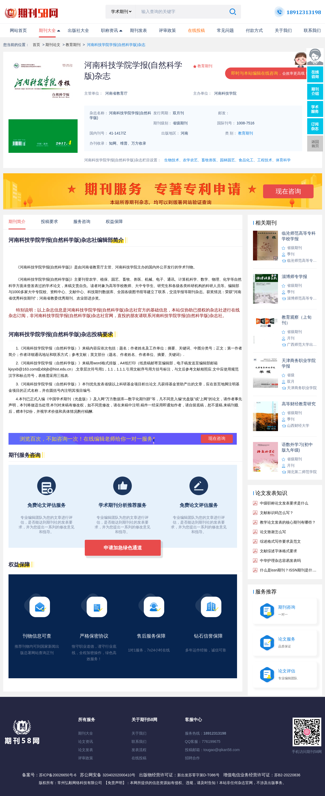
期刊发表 (138, 30)
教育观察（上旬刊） (296, 320)
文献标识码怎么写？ (276, 513)
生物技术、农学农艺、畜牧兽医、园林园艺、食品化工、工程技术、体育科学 (227, 160)
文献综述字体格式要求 (278, 551)
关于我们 (283, 30)
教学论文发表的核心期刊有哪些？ (288, 522)
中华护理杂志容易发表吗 (280, 560)
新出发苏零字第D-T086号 (198, 775)
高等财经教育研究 (299, 404)
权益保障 (114, 221)
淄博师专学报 (294, 276)
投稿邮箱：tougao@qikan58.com (212, 750)
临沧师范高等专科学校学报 (299, 236)
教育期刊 (73, 45)
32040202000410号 (119, 775)
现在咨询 (288, 191)
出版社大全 (78, 30)
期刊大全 (47, 30)
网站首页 (18, 30)
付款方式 (254, 30)
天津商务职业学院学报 (299, 363)
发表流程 (139, 750)
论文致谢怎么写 (273, 532)
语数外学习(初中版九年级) (297, 447)
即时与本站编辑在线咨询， (269, 73)
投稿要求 (49, 221)
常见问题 (225, 30)
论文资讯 (85, 741)
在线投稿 (139, 758)
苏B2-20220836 (287, 775)
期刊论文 (52, 45)
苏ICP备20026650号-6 (57, 775)
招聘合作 (192, 758)
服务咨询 (81, 221)
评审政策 (167, 30)
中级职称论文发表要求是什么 (284, 503)
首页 (36, 45)
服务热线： (205, 733)
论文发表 (85, 750)
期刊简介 (17, 221)
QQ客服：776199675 (203, 741)
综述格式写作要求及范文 (280, 541)
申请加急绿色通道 (123, 547)
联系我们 (312, 30)
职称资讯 (109, 30)
